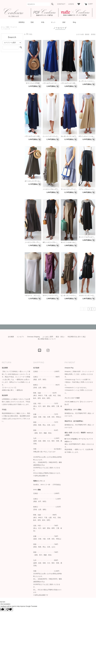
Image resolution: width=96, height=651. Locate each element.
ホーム (3, 27)
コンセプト (20, 337)
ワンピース (14, 27)
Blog (74, 22)
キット (53, 22)
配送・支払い (60, 337)
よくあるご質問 (48, 337)
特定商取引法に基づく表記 (77, 337)
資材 (63, 22)
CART (88, 4)
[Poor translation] (9, 609)
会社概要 (11, 337)
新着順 (93, 34)
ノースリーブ (6, 29)
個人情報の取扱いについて (47, 339)
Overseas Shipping (33, 337)
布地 (42, 22)
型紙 (32, 22)
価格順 (87, 34)
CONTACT (61, 4)
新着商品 (22, 22)
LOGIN (71, 4)
